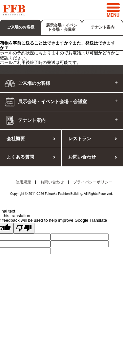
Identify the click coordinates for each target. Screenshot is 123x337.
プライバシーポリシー (93, 182)
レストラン (79, 138)
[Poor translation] (23, 228)
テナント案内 (102, 27)
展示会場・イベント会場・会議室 (61, 27)
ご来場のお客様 (20, 27)
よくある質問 (20, 156)
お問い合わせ (82, 156)
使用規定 (23, 182)
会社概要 (16, 138)
